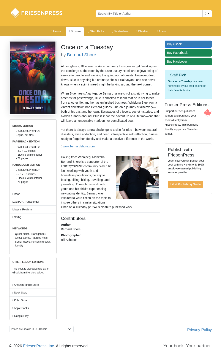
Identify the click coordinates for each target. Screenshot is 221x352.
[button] (163, 31)
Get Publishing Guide (185, 184)
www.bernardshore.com (79, 146)
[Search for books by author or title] (149, 13)
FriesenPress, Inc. (39, 346)
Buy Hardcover (178, 61)
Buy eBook (175, 44)
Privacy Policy (199, 329)
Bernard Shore (81, 54)
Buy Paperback (178, 52)
